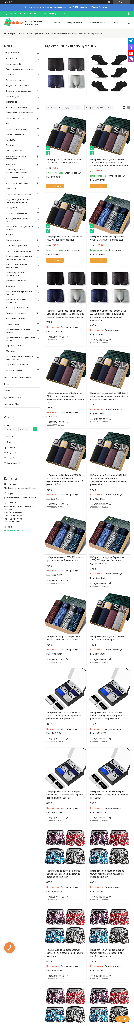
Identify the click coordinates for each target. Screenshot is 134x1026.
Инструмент (11, 207)
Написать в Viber (11, 404)
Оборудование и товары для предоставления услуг (19, 257)
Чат (122, 1019)
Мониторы (11, 351)
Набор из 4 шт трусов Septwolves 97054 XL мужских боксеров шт (63, 638)
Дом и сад (10, 286)
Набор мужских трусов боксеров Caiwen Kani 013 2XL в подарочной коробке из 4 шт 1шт (63, 873)
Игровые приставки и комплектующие (15, 273)
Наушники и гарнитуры (16, 129)
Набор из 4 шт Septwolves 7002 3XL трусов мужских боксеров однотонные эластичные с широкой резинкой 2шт (64, 480)
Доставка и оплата (12, 397)
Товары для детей (14, 151)
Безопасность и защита (17, 318)
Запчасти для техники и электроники (16, 265)
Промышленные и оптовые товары (18, 330)
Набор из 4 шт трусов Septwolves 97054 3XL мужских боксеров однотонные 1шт (107, 560)
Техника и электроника (16, 313)
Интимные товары (14, 370)
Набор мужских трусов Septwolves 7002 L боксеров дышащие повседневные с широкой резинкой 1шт (65, 397)
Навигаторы (11, 75)
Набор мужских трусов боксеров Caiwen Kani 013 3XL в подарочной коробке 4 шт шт (107, 873)
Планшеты (11, 140)
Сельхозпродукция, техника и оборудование (19, 357)
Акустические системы (16, 107)
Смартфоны (11, 102)
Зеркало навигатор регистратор (20, 69)
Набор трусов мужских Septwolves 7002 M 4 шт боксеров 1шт (64, 238)
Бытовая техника (14, 240)
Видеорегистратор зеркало (18, 86)
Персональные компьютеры (18, 365)
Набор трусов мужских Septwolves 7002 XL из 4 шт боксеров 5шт (64, 161)
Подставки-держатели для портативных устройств (18, 200)
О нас (6, 384)
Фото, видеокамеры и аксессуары (16, 157)
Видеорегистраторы (15, 80)
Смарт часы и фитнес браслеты (20, 113)
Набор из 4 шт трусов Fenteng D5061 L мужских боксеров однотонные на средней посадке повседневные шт (65, 314)
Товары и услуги (74, 23)
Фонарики (10, 164)
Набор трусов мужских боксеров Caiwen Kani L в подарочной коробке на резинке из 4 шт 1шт (64, 794)
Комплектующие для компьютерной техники (16, 171)
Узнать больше (99, 7)
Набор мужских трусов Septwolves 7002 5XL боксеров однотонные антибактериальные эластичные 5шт (109, 162)
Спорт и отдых (12, 96)
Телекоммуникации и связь (18, 251)
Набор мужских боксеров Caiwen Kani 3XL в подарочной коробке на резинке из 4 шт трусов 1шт (107, 715)
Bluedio (9, 123)
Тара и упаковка (13, 345)
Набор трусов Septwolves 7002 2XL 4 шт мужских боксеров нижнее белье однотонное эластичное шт (109, 396)
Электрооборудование (16, 245)
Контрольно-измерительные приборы (19, 292)
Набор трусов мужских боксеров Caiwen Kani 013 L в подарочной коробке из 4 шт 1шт (107, 953)
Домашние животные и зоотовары (16, 300)
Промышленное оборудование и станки (20, 338)
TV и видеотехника (14, 178)
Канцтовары (11, 235)
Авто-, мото (11, 58)
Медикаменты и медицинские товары (19, 227)
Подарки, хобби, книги (16, 324)
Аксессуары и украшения (17, 308)
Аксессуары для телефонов (18, 183)
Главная (56, 23)
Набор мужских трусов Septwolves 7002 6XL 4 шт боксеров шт (108, 638)
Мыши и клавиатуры (15, 134)
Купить (57, 186)
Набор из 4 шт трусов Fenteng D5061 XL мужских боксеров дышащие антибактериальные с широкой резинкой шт (108, 315)
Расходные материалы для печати (18, 219)
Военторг (10, 145)
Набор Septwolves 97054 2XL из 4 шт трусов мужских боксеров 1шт (65, 559)
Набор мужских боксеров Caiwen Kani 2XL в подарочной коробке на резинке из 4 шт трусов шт (63, 715)
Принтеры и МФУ (13, 64)
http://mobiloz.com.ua (13, 531)
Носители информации (16, 213)
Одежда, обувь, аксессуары (37, 33)
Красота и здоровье (15, 118)
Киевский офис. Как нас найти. (18, 377)
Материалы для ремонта (17, 281)
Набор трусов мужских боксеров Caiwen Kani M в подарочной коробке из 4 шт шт (109, 794)
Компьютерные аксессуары (18, 194)
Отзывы (7, 391)
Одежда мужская (59, 33)
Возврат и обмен (98, 23)
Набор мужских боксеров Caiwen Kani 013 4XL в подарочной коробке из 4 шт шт (64, 953)
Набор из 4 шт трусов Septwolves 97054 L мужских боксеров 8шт (107, 238)
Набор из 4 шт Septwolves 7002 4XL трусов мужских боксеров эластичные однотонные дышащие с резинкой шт (109, 480)
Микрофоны (11, 189)
